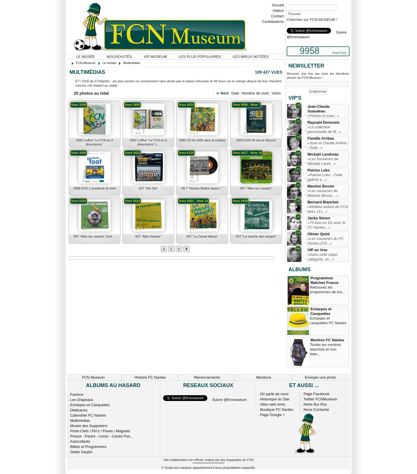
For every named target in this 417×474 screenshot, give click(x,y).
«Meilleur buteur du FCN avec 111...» (328, 209)
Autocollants (80, 441)
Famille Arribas (321, 138)
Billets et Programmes (88, 446)
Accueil (278, 5)
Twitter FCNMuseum (320, 399)
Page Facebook (316, 394)
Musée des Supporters (88, 426)
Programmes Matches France (324, 280)
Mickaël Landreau (323, 154)
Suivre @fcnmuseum (229, 400)
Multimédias (80, 420)
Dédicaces (78, 410)
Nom (225, 93)
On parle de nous (274, 394)
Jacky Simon (319, 218)
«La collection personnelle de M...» (324, 129)
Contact (277, 16)
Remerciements (207, 377)
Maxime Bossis (321, 186)
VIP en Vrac (318, 250)
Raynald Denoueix (324, 122)
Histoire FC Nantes (150, 377)
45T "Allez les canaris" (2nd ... (95, 236)
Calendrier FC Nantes (88, 415)
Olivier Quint (319, 234)
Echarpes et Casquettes (321, 311)
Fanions (76, 394)
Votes (276, 93)
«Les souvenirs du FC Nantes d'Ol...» (325, 240)
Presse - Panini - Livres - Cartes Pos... (101, 436)
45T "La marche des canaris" (256, 236)
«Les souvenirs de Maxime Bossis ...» (323, 193)
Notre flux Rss (315, 404)
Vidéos (278, 10)
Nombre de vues (255, 93)
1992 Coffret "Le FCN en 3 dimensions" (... (148, 142)
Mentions (263, 377)
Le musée (85, 56)
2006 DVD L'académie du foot (95, 188)
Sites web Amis (272, 404)
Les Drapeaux (81, 400)
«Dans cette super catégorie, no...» (323, 256)
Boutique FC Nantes (276, 409)
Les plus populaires (200, 56)
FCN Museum (93, 377)
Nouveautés (119, 56)
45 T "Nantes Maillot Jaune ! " (202, 188)
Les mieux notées (250, 56)
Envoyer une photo (320, 377)
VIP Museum (155, 56)
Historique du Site (274, 399)
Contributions (273, 21)
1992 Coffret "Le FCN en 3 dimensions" (94, 142)
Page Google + (272, 415)
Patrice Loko (319, 170)
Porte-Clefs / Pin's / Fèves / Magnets (100, 431)
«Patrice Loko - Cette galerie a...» (325, 177)
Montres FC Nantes (327, 340)
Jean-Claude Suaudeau (319, 108)
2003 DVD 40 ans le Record (255, 140)
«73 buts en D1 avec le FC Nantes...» (326, 224)
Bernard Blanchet (323, 202)
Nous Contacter (316, 409)
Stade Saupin (81, 452)
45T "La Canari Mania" (202, 236)
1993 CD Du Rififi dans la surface (202, 140)
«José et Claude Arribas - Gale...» (327, 145)
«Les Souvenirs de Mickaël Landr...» (323, 161)
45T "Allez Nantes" (148, 236)
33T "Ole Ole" (148, 188)
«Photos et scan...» (323, 116)
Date (235, 93)
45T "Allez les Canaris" (256, 188)
